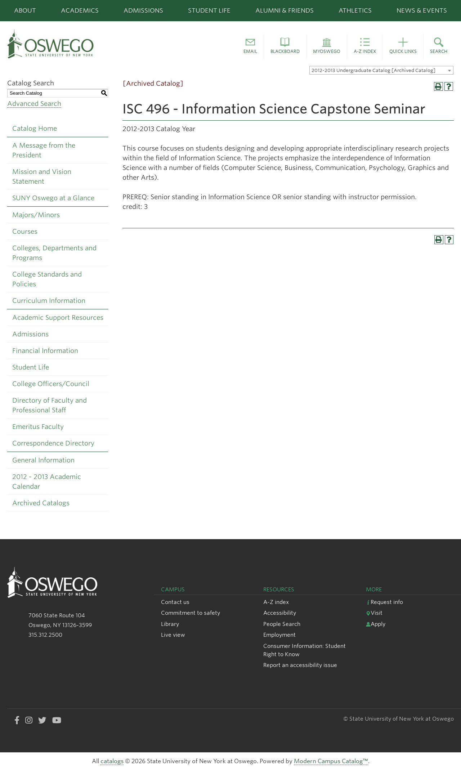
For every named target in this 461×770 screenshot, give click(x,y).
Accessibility (279, 612)
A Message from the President (43, 150)
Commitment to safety (190, 612)
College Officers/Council (50, 384)
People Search (281, 624)
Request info (384, 602)
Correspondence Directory (53, 443)
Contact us (175, 602)
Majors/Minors (36, 215)
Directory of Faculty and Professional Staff (49, 405)
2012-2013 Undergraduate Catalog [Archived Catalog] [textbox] (373, 70)
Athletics (355, 10)
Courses (24, 231)
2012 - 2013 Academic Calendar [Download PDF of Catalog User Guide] (46, 481)
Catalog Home (34, 128)
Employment (279, 634)
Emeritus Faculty (38, 426)
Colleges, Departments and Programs (54, 252)
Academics (80, 10)
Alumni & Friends (284, 10)
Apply (375, 624)
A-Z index (276, 602)
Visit (374, 612)
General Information (43, 460)
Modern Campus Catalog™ (331, 761)
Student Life (209, 10)
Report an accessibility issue (300, 665)
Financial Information (45, 350)
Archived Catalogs (41, 503)
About (25, 10)
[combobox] (381, 70)
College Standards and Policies (47, 279)
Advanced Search (34, 103)
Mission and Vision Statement (41, 176)
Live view (173, 634)
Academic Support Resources (57, 317)
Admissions (143, 10)
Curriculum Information (48, 300)
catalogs (112, 761)
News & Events (422, 10)
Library (170, 624)
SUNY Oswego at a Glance (53, 198)
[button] (250, 46)
